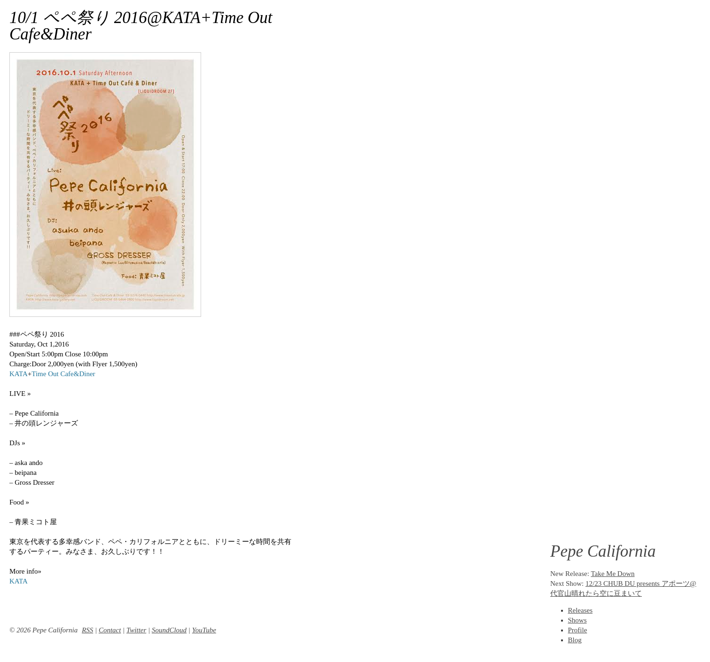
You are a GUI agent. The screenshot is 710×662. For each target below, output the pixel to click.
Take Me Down (612, 573)
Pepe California (603, 551)
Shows (577, 620)
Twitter (136, 630)
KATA (18, 374)
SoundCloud (169, 630)
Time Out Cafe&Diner (63, 374)
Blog (575, 640)
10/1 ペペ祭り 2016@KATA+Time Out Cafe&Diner (141, 25)
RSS (87, 630)
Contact (110, 630)
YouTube (204, 630)
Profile (577, 630)
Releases (580, 610)
